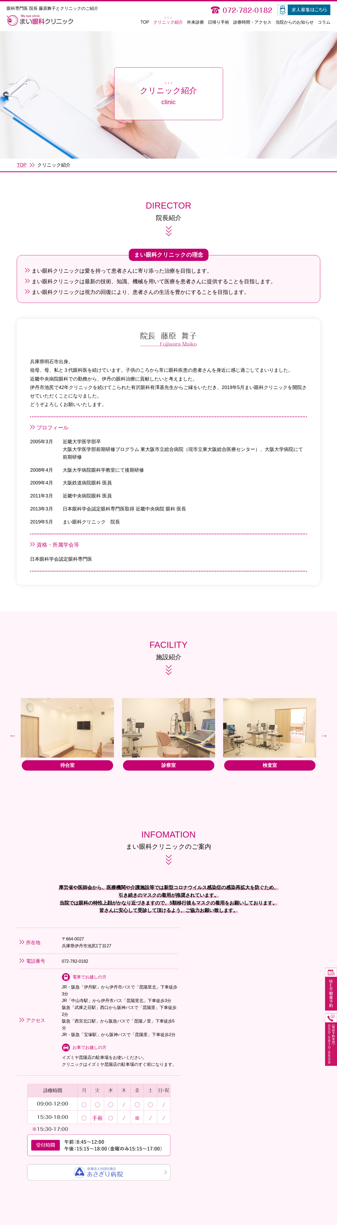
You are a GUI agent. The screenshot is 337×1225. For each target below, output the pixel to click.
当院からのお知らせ (294, 22)
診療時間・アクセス (252, 22)
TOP (144, 22)
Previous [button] (13, 752)
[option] (65, 752)
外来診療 (195, 22)
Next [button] (324, 752)
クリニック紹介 (168, 22)
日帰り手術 (218, 22)
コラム (324, 22)
